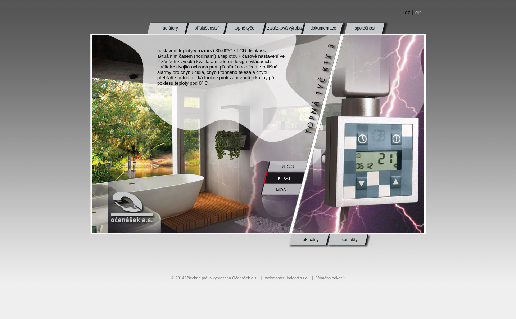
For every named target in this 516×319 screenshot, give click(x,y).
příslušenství (207, 28)
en (418, 12)
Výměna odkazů (330, 278)
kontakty (349, 239)
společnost (365, 28)
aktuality (310, 239)
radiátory (169, 28)
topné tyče (244, 28)
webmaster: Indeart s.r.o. (287, 278)
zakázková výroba (284, 28)
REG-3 (287, 166)
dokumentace (323, 28)
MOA (281, 189)
